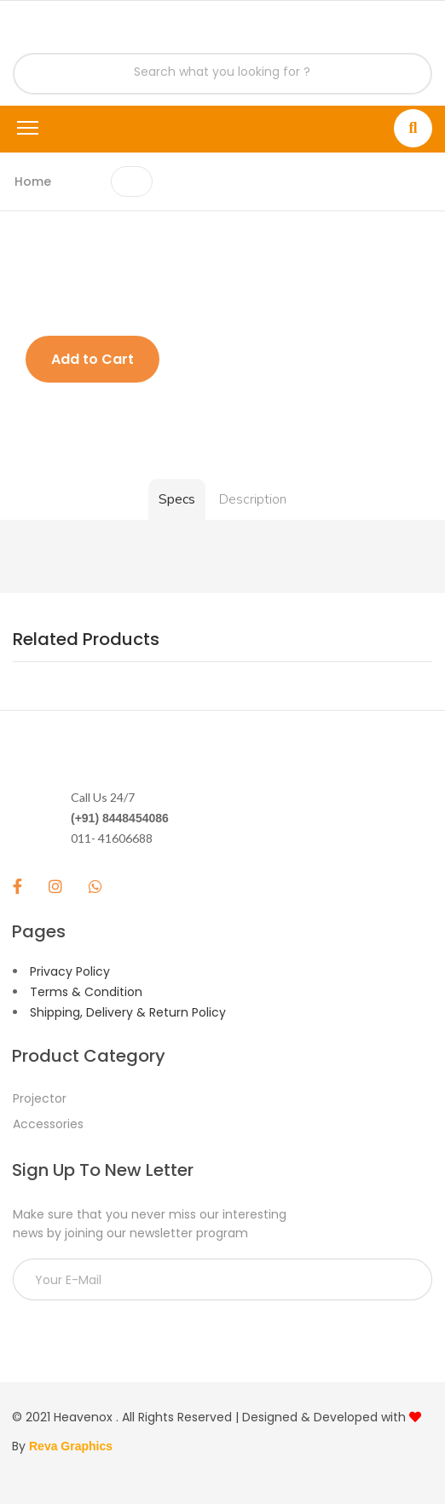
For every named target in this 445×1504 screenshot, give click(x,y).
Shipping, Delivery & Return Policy (128, 1012)
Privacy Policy (70, 971)
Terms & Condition (86, 991)
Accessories (48, 1123)
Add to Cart (92, 359)
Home (32, 181)
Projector (39, 1098)
